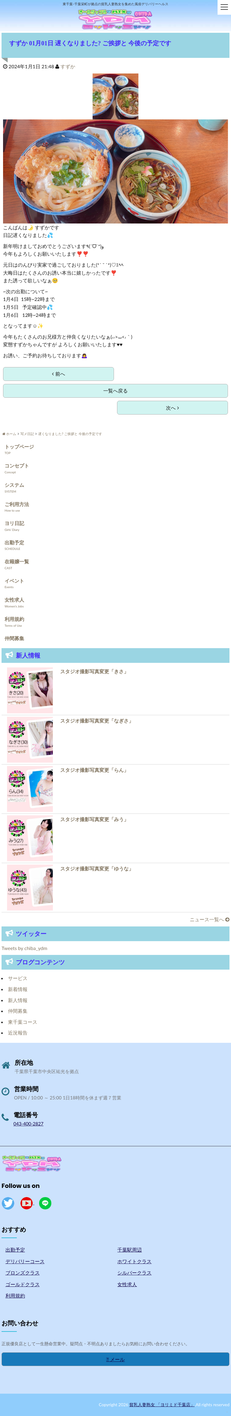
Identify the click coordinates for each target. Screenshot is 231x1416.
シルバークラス (134, 1272)
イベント (14, 581)
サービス (18, 978)
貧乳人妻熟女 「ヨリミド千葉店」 (162, 1404)
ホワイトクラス (134, 1261)
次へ (172, 408)
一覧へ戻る (115, 390)
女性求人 (14, 600)
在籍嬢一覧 (17, 561)
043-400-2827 (28, 1123)
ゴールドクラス (23, 1284)
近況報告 (18, 1032)
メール (115, 1359)
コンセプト (17, 465)
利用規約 (14, 619)
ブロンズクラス (23, 1272)
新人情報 (18, 1000)
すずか (68, 66)
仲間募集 (14, 638)
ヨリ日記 (14, 523)
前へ (58, 374)
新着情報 (18, 989)
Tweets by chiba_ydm (24, 948)
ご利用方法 (17, 504)
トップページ (19, 446)
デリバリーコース (25, 1261)
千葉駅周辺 (129, 1250)
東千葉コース (22, 1022)
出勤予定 (14, 542)
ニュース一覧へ (209, 919)
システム (14, 485)
